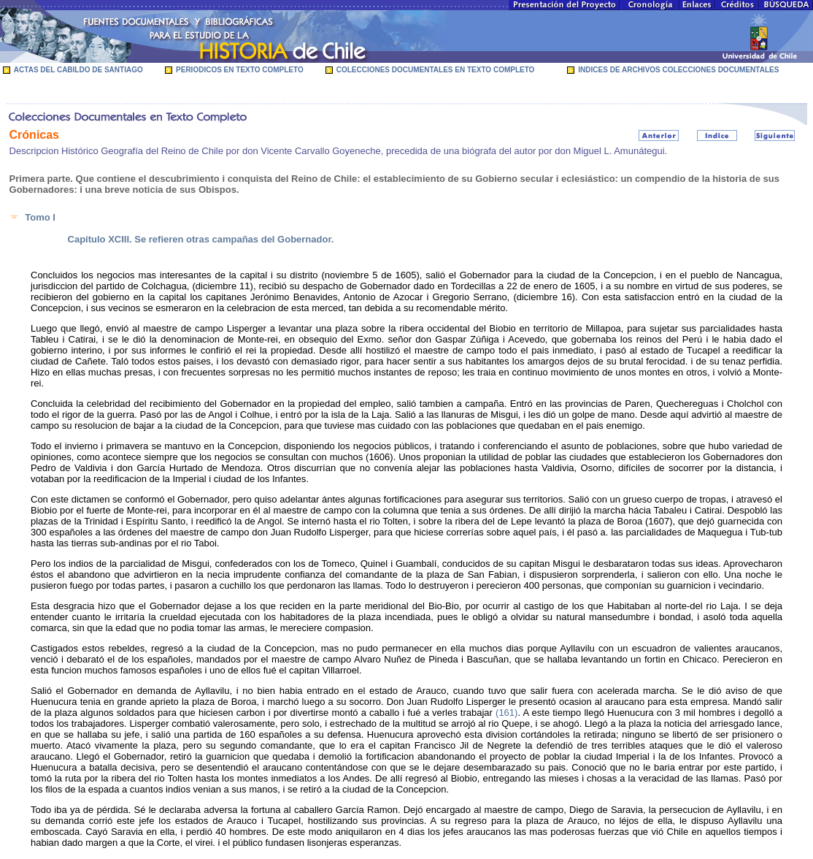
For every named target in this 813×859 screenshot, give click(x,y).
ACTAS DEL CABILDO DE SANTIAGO (78, 70)
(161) (506, 712)
